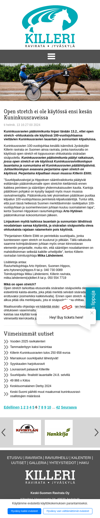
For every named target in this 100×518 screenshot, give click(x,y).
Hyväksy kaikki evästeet (24, 511)
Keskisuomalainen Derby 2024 (30, 386)
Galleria (37, 463)
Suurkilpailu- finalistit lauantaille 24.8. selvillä (40, 375)
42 (58, 407)
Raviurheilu (56, 458)
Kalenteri (81, 458)
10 (49, 407)
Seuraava (69, 407)
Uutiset (18, 463)
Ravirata (33, 458)
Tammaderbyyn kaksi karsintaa (31, 347)
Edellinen (11, 407)
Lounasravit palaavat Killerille (29, 369)
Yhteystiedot (62, 463)
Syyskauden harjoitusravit (27, 364)
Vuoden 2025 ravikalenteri (27, 341)
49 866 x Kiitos (20, 380)
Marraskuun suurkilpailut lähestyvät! (34, 358)
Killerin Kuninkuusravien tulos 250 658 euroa (40, 353)
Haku (84, 463)
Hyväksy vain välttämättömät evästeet (68, 511)
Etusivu (15, 458)
